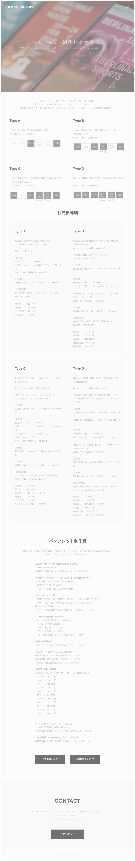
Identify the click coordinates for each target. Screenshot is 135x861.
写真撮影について (50, 759)
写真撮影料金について (85, 759)
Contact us (67, 834)
